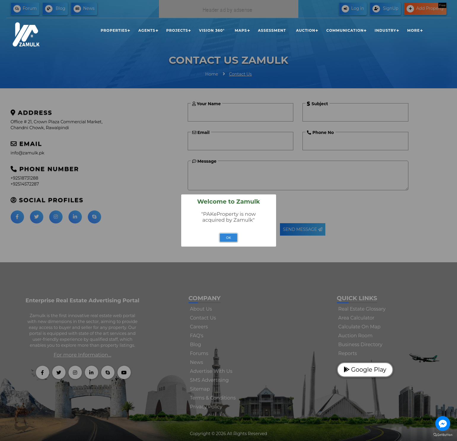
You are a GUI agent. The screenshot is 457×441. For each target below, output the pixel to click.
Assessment (272, 30)
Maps (241, 30)
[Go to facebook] (442, 423)
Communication (345, 30)
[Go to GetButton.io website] (442, 435)
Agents (146, 30)
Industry (385, 30)
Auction (305, 30)
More (413, 30)
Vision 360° (211, 30)
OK (228, 238)
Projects (177, 30)
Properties (114, 30)
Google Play (365, 369)
